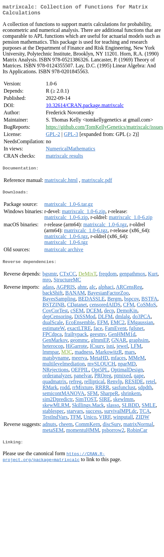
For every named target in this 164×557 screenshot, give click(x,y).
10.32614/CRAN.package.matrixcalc (85, 108)
